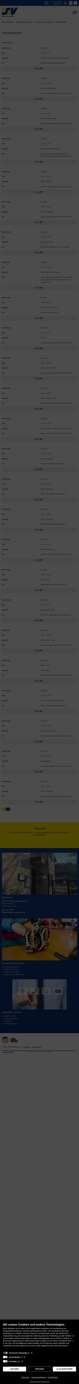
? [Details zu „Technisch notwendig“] (31, 1353)
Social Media (14, 1357)
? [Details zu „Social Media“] (24, 1357)
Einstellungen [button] (53, 1377)
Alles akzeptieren (64, 1369)
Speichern (39, 1369)
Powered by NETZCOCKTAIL (39, 1382)
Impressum (25, 1377)
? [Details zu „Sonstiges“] (22, 1361)
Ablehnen (14, 1369)
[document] (39, 1336)
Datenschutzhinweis (38, 1377)
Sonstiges (13, 1361)
